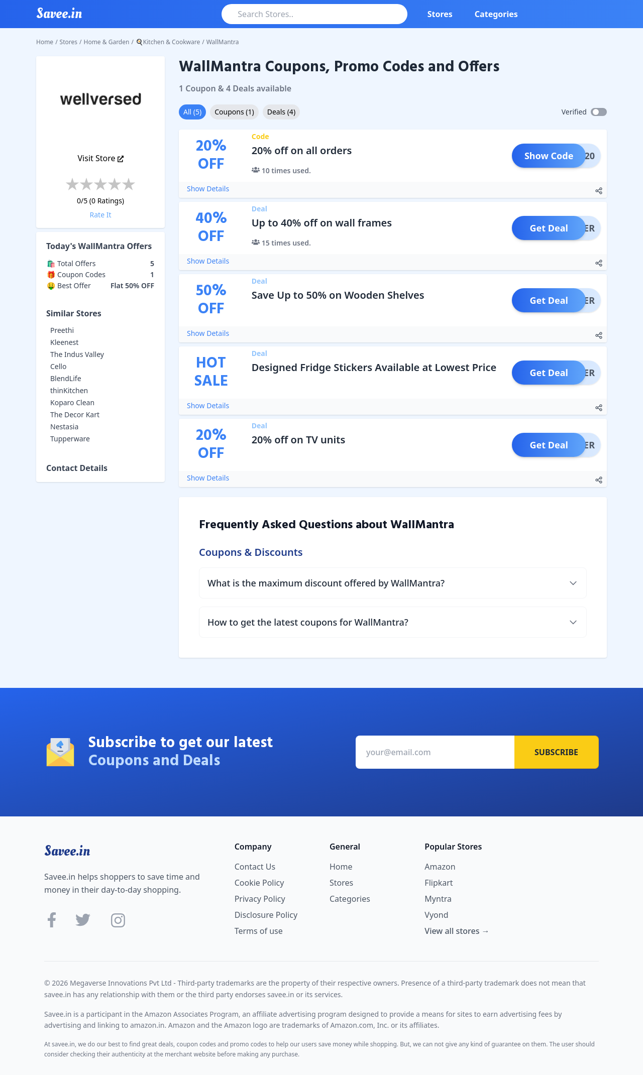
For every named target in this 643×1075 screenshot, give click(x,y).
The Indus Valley (77, 354)
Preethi (62, 330)
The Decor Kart (74, 414)
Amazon (439, 866)
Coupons (234, 111)
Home (44, 42)
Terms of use (259, 930)
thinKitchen (69, 390)
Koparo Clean (72, 402)
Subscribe (556, 752)
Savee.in (67, 851)
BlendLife (65, 378)
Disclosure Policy (266, 914)
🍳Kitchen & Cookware (168, 42)
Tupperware (70, 438)
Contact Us (255, 866)
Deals (281, 111)
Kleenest (64, 342)
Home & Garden (107, 42)
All (192, 111)
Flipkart (438, 882)
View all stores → (456, 930)
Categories (496, 14)
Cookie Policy (259, 882)
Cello (58, 366)
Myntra (438, 898)
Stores (440, 14)
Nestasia (64, 426)
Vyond (436, 914)
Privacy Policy (260, 898)
